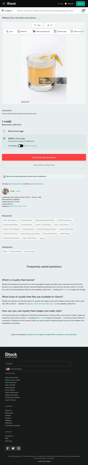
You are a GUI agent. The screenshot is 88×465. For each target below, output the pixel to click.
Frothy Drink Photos (10, 224)
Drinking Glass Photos (11, 238)
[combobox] (7, 10)
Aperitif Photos (29, 229)
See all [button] (42, 238)
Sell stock (8, 423)
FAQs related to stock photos (64, 334)
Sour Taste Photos (10, 220)
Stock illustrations (11, 392)
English (38, 363)
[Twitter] (13, 448)
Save (36, 24)
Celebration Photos (66, 229)
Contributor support (12, 425)
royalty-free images (35, 334)
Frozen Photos (26, 224)
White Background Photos (45, 220)
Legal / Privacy (10, 400)
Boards (70, 4)
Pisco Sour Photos (65, 220)
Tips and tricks (10, 382)
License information (12, 397)
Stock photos (10, 387)
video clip (49, 303)
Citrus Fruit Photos (10, 233)
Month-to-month (30, 145)
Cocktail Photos (26, 220)
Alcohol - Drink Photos (11, 229)
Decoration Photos (50, 233)
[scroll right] (83, 31)
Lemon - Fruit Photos (43, 224)
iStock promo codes (12, 380)
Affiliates (8, 420)
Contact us (9, 436)
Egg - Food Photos (30, 238)
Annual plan (12, 145)
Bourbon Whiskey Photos (47, 229)
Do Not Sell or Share (44, 461)
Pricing (60, 4)
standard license (17, 183)
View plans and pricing (44, 164)
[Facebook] (7, 448)
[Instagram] (18, 448)
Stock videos (10, 390)
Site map (8, 441)
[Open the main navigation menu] (3, 3)
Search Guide (10, 385)
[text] (47, 10)
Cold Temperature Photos (30, 233)
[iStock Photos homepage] (11, 3)
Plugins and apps (11, 395)
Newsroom (9, 413)
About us (8, 410)
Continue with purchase (44, 157)
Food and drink (15, 251)
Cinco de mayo (29, 251)
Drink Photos (65, 233)
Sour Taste (66, 289)
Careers (8, 418)
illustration (38, 303)
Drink (5, 251)
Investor (8, 415)
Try (51, 25)
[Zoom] (44, 69)
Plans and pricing (11, 377)
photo (31, 303)
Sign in (80, 4)
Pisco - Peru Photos (61, 224)
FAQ (6, 438)
